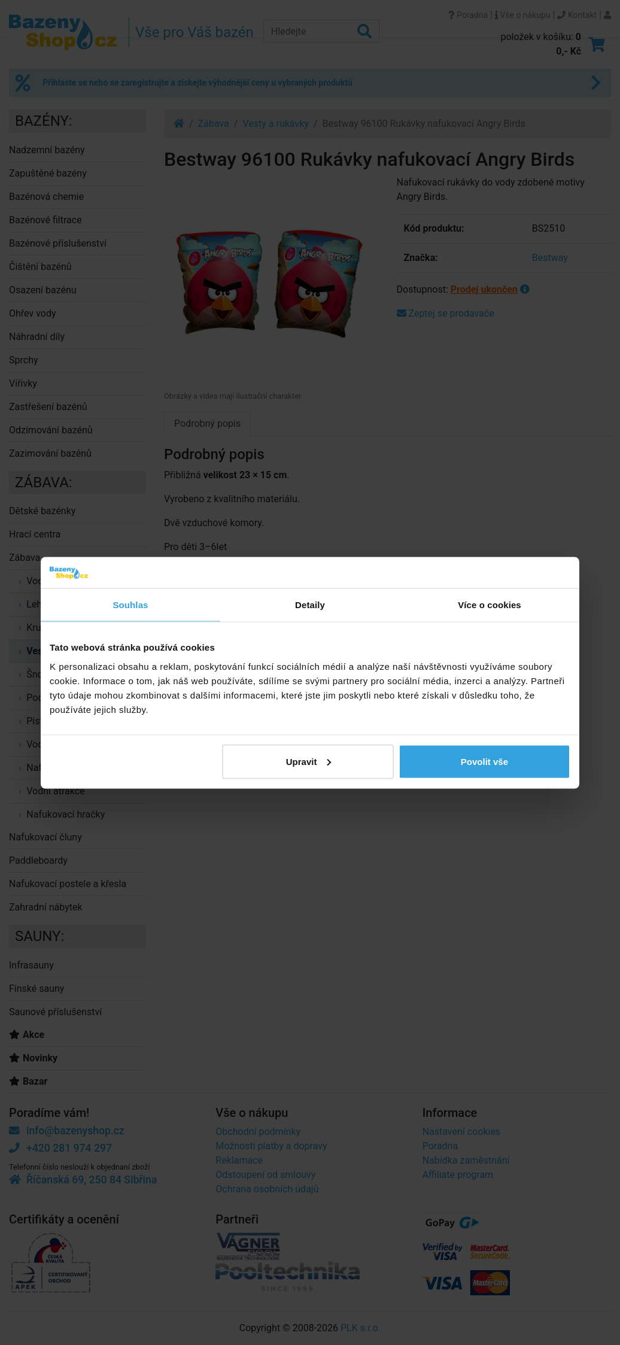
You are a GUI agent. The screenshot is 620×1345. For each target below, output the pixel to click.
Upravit (309, 761)
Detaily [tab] (310, 605)
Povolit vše (484, 761)
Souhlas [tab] (130, 605)
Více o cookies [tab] (489, 605)
